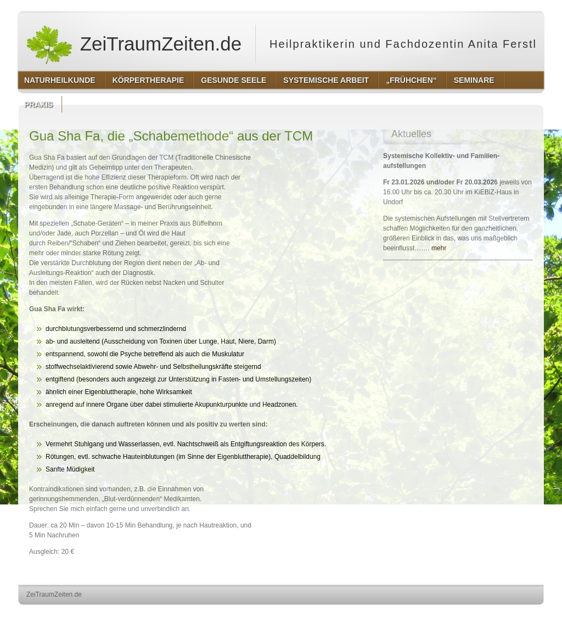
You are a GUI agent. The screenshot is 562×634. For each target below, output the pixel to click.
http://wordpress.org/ (421, 615)
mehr (438, 248)
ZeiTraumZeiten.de (133, 44)
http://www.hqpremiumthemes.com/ (501, 615)
